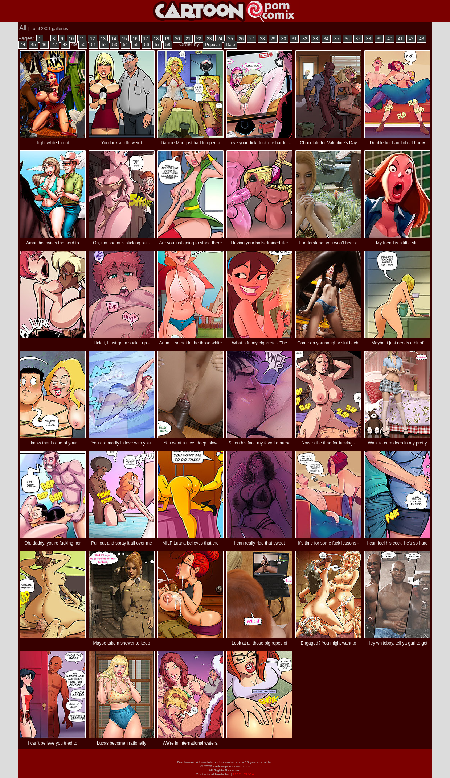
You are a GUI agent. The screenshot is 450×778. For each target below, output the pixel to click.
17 (145, 38)
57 (157, 44)
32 (304, 38)
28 (262, 38)
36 (347, 38)
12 (92, 38)
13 (103, 38)
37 (358, 38)
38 (368, 38)
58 (167, 44)
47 (54, 44)
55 (136, 44)
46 (44, 44)
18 (156, 38)
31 (294, 38)
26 (241, 38)
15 (124, 38)
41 (400, 38)
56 (146, 44)
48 (65, 44)
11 (81, 38)
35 (336, 38)
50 (83, 44)
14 (113, 38)
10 (71, 38)
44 (22, 44)
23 (209, 38)
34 (326, 38)
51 (93, 44)
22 (198, 38)
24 (219, 38)
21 (188, 38)
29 (273, 38)
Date (230, 44)
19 (166, 38)
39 (379, 38)
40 (389, 38)
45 (33, 44)
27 (251, 38)
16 (134, 38)
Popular (212, 44)
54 (125, 44)
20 (177, 38)
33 (315, 38)
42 (411, 38)
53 (114, 44)
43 (421, 38)
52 (104, 44)
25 (230, 38)
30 (283, 38)
